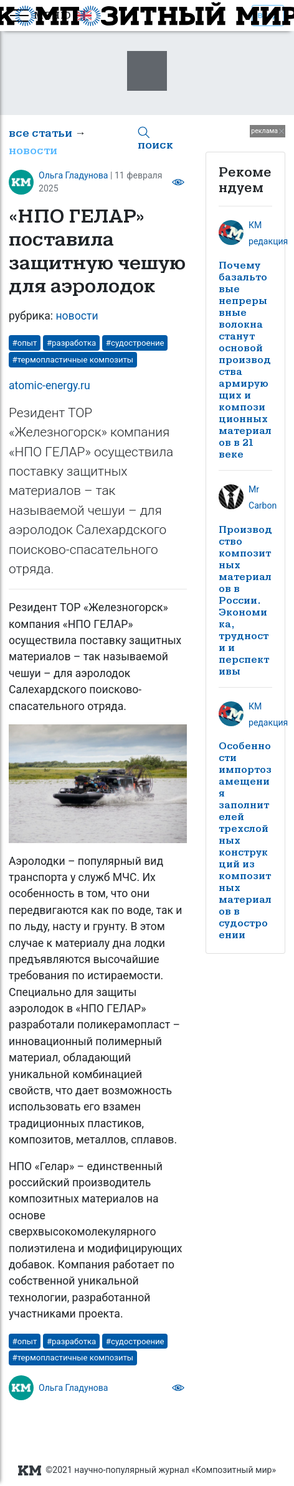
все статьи (40, 133)
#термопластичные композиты (73, 359)
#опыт (24, 343)
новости (33, 150)
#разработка (71, 343)
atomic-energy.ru (49, 385)
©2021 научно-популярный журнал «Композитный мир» (147, 1470)
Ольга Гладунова (73, 175)
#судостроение (135, 343)
